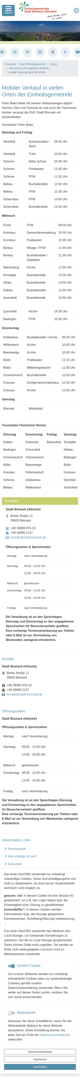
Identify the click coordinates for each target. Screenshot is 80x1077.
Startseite (10, 64)
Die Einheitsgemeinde (33, 64)
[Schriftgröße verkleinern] (76, 10)
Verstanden (40, 1066)
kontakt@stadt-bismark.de (28, 537)
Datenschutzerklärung (55, 1034)
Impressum (40, 1059)
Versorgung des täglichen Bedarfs (29, 68)
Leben (53, 64)
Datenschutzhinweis (40, 1051)
